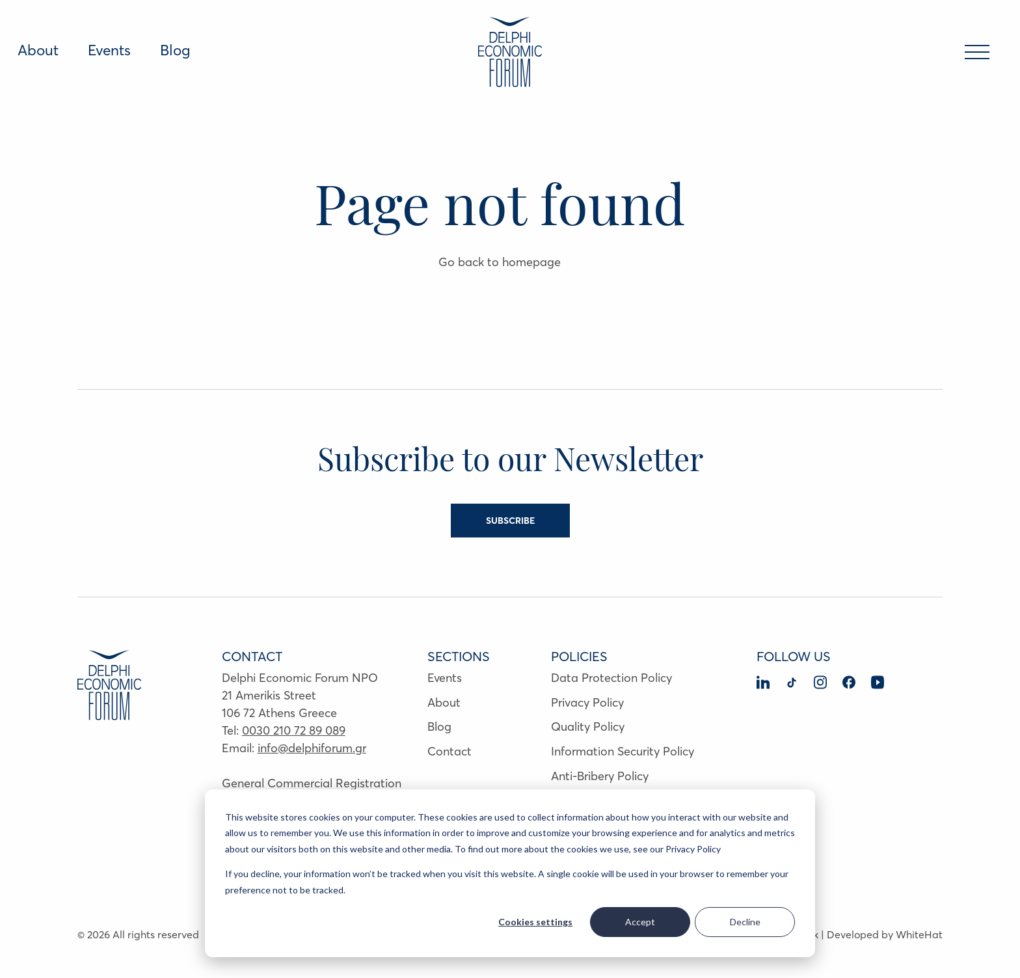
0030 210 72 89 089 (293, 730)
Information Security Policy (622, 751)
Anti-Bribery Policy (600, 775)
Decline (745, 921)
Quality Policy (587, 726)
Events (109, 50)
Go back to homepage (499, 261)
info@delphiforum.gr (312, 747)
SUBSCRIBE (510, 520)
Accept (640, 921)
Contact (449, 751)
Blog (175, 50)
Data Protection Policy (611, 677)
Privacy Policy (587, 702)
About (38, 50)
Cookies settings (535, 921)
